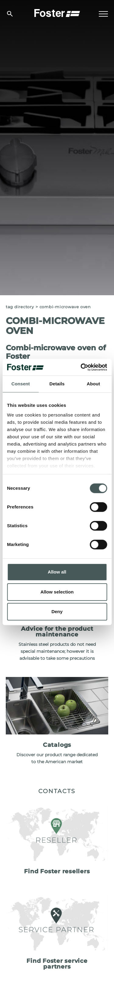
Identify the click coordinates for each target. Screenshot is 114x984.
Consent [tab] (20, 383)
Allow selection (57, 591)
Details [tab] (57, 383)
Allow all (57, 571)
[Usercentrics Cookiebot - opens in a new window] (81, 367)
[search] (10, 14)
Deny (57, 611)
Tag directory (20, 307)
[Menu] (103, 14)
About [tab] (93, 383)
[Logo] (57, 12)
